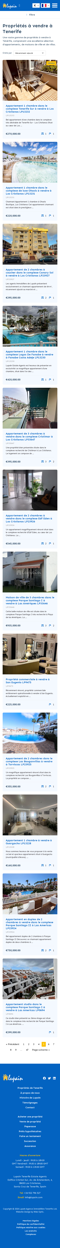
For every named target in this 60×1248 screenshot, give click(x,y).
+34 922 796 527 (32, 1193)
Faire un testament (30, 1136)
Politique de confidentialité (30, 1224)
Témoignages (30, 1102)
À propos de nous (30, 1093)
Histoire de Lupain (30, 1097)
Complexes (31, 1234)
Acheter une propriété (30, 1116)
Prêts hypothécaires (30, 1131)
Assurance (30, 1146)
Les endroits (31, 1231)
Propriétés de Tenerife (30, 1088)
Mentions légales (31, 1221)
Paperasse (30, 1126)
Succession (30, 1141)
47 (27, 1049)
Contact (30, 1107)
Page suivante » (41, 1049)
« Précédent (12, 1044)
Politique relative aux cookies (30, 1227)
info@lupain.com (33, 1197)
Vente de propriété (30, 1121)
